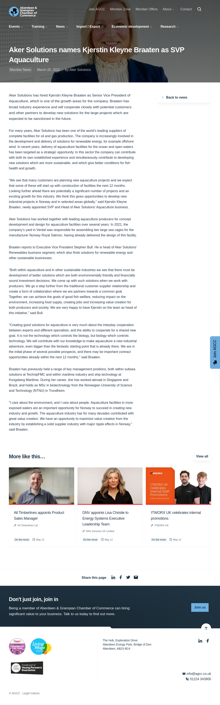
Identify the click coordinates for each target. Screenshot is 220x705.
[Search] (199, 9)
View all (202, 456)
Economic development (130, 26)
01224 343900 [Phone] (198, 679)
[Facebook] (207, 641)
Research (168, 26)
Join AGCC (97, 9)
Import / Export (88, 26)
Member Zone (120, 9)
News (60, 26)
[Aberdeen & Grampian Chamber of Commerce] (23, 12)
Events (14, 26)
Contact (186, 9)
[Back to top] (206, 628)
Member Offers (147, 9)
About (167, 9)
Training (37, 26)
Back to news (173, 97)
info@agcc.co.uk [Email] (196, 673)
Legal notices (31, 693)
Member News (20, 69)
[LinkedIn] (201, 641)
